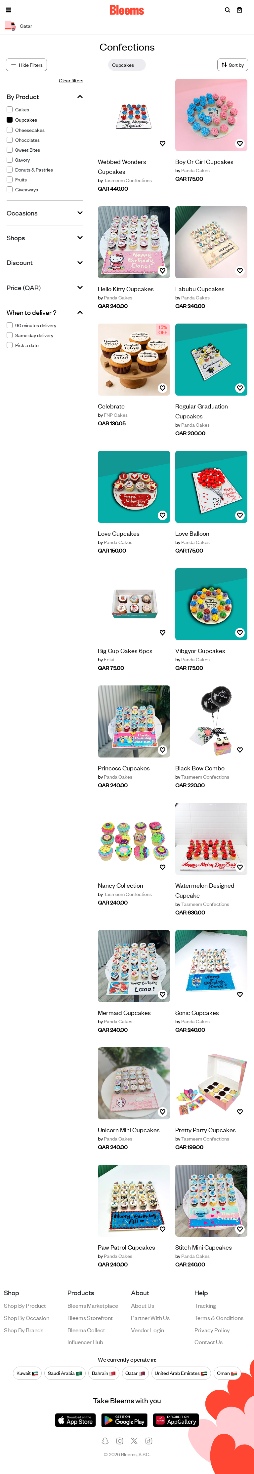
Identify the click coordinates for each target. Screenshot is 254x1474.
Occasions (22, 213)
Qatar (135, 1373)
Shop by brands (23, 1330)
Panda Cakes (192, 170)
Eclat (106, 659)
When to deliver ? (32, 312)
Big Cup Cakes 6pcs (125, 650)
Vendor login (147, 1330)
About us (142, 1305)
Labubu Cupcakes (200, 288)
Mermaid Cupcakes (124, 1012)
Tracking (205, 1305)
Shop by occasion (26, 1317)
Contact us (208, 1341)
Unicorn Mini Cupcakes (129, 1129)
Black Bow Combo (200, 767)
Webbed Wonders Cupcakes (122, 166)
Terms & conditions (218, 1317)
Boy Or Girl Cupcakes (204, 161)
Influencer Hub (85, 1341)
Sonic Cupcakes (197, 1012)
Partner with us (150, 1317)
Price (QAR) (24, 287)
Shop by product (25, 1305)
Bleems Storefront (90, 1317)
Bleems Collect (86, 1330)
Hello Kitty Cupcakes (126, 288)
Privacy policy (212, 1330)
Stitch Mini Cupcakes (203, 1247)
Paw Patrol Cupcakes (126, 1247)
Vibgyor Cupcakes (200, 650)
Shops (16, 237)
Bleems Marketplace (92, 1305)
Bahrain (104, 1373)
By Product (23, 96)
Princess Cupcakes (124, 767)
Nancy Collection (120, 885)
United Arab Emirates (181, 1373)
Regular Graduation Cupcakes (201, 411)
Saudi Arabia (65, 1373)
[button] (8, 10)
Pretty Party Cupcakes (205, 1129)
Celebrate (111, 406)
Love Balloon (192, 533)
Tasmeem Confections (125, 180)
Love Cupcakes (119, 533)
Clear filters (71, 80)
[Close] (139, 64)
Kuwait (27, 1373)
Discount (20, 262)
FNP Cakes (113, 414)
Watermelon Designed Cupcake (204, 890)
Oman (227, 1373)
